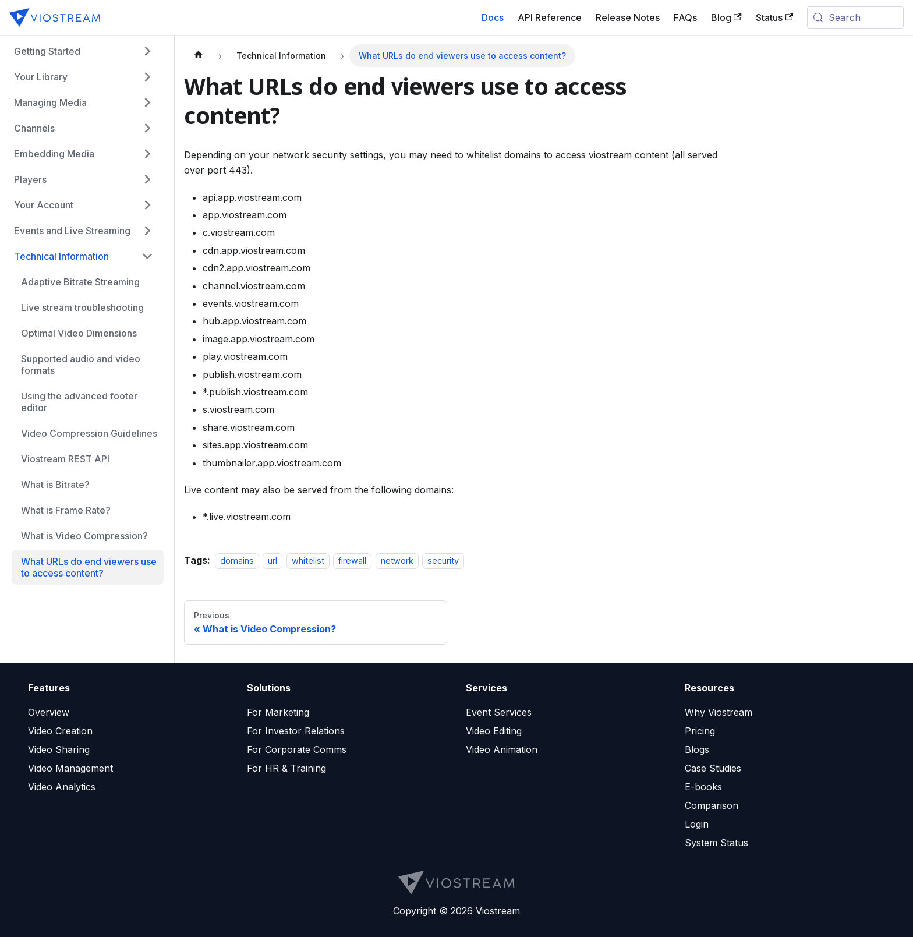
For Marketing (278, 712)
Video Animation (501, 749)
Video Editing (494, 731)
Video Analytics (61, 787)
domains (237, 560)
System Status (716, 842)
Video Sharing (59, 749)
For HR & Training (286, 768)
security (443, 560)
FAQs (685, 17)
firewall (352, 560)
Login (697, 824)
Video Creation (60, 731)
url (272, 560)
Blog (726, 17)
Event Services (499, 712)
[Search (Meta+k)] (855, 17)
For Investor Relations (296, 731)
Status (774, 17)
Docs (493, 17)
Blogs (697, 749)
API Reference (550, 17)
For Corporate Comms (296, 749)
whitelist (308, 560)
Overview (48, 712)
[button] (82, 51)
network (397, 560)
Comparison (711, 805)
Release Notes (628, 17)
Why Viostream (718, 712)
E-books (703, 787)
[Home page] (198, 55)
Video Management (70, 768)
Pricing (700, 731)
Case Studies (713, 768)
